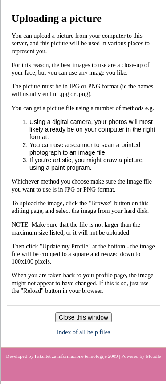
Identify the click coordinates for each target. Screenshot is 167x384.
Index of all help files (83, 332)
